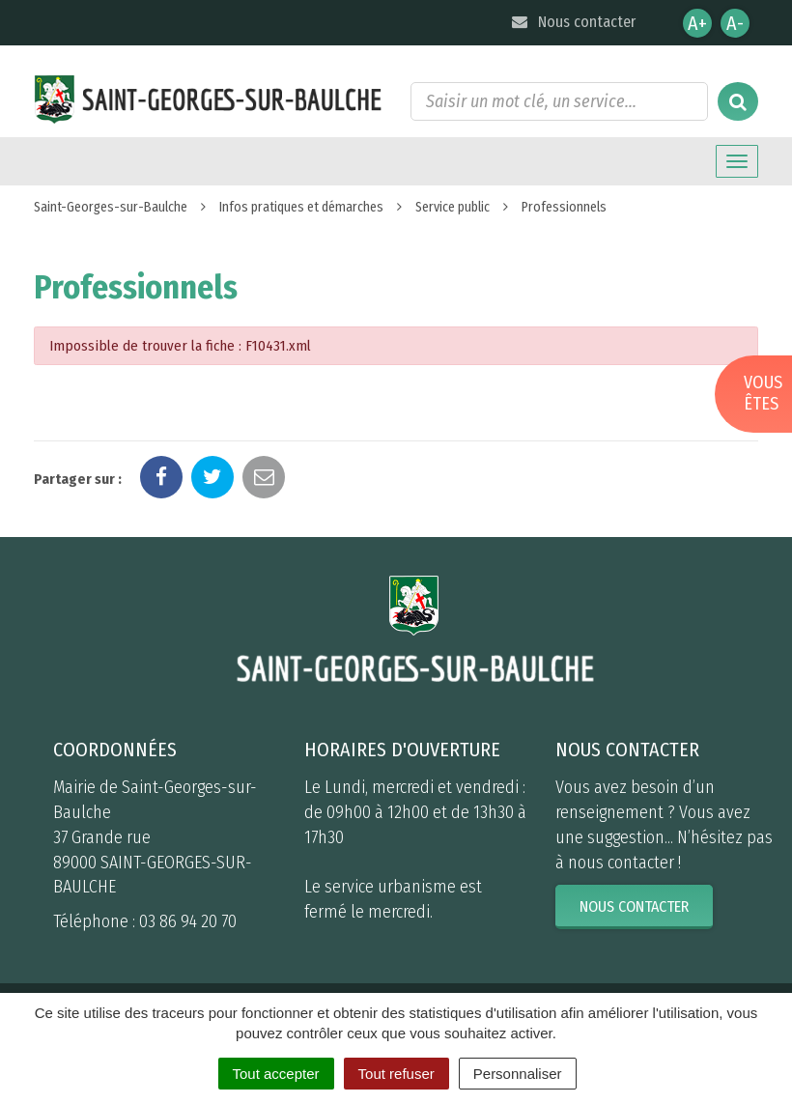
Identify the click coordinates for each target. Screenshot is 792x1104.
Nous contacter (572, 22)
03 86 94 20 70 (188, 921)
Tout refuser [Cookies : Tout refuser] (396, 1073)
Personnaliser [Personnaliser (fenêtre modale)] (517, 1073)
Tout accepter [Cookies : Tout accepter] (276, 1073)
